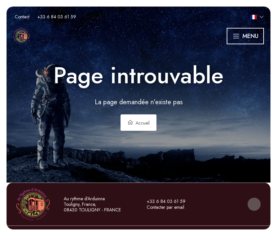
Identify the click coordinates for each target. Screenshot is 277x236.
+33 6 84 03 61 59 (162, 201)
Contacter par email (161, 207)
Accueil (138, 122)
